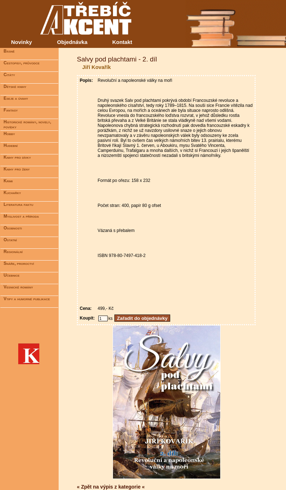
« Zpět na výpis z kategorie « (111, 487)
